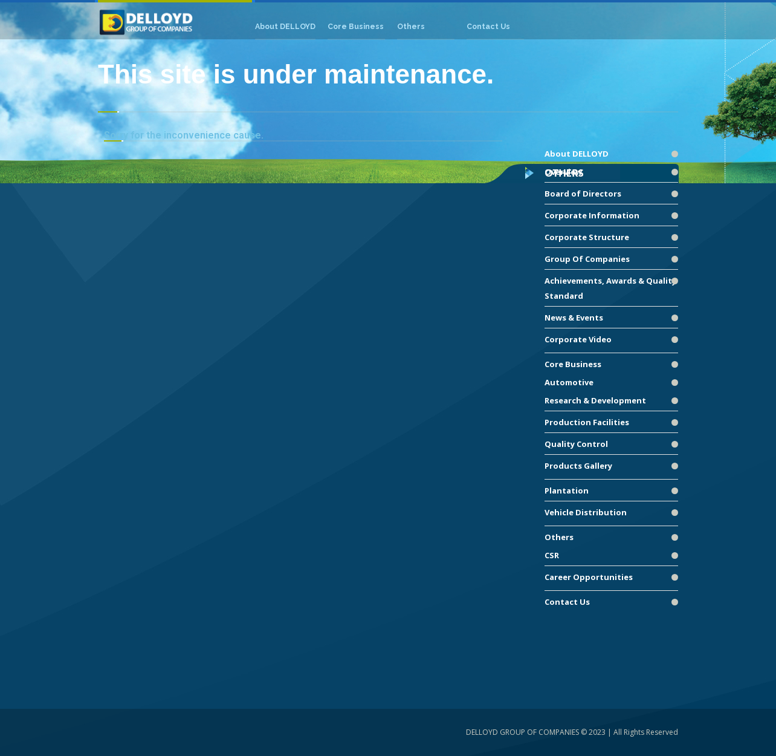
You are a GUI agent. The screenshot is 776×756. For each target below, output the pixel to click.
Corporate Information (592, 215)
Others (559, 537)
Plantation (567, 490)
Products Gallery (578, 465)
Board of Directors (583, 193)
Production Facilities (587, 422)
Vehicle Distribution (586, 512)
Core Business (573, 364)
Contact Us (567, 601)
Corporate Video (578, 339)
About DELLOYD (577, 153)
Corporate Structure (587, 237)
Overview (563, 171)
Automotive (569, 382)
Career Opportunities (589, 577)
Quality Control (576, 443)
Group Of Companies (587, 258)
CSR (552, 555)
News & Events (574, 317)
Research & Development (595, 400)
